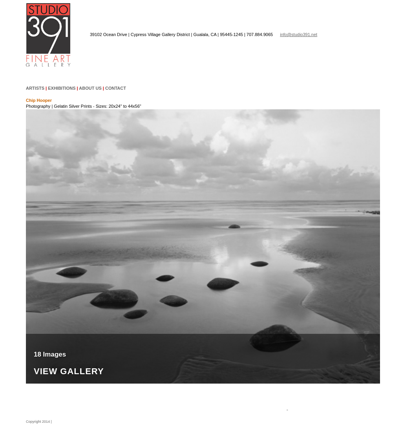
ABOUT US (90, 88)
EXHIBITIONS (61, 88)
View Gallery (69, 371)
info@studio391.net (298, 34)
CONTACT (115, 88)
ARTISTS (35, 88)
